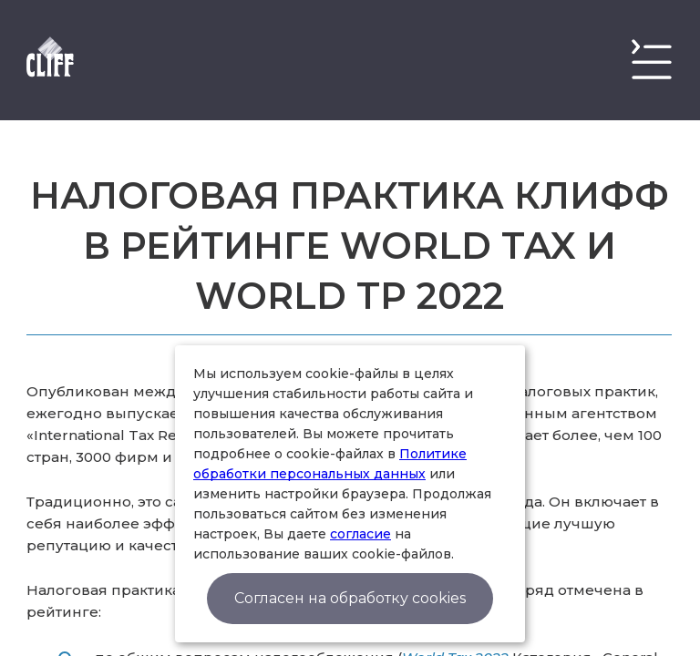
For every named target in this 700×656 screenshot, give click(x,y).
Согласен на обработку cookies (350, 598)
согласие (360, 534)
